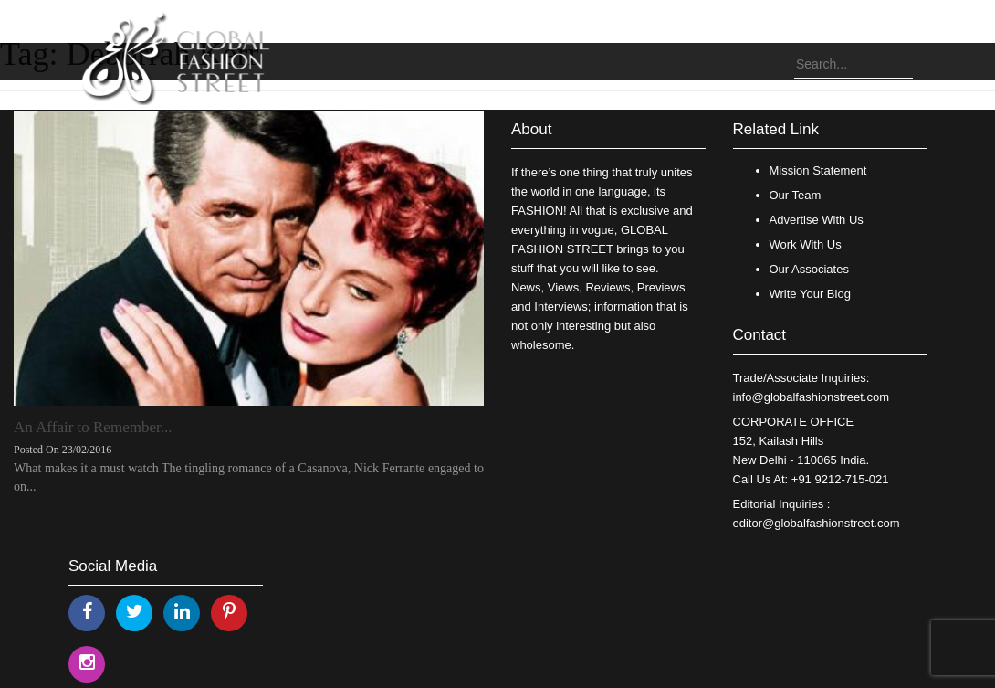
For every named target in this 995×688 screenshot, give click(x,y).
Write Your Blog (810, 294)
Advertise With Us (817, 220)
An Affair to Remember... (93, 427)
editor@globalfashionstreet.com (816, 523)
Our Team (796, 195)
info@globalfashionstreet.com (811, 397)
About (531, 129)
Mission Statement (818, 170)
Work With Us (806, 244)
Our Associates (809, 269)
